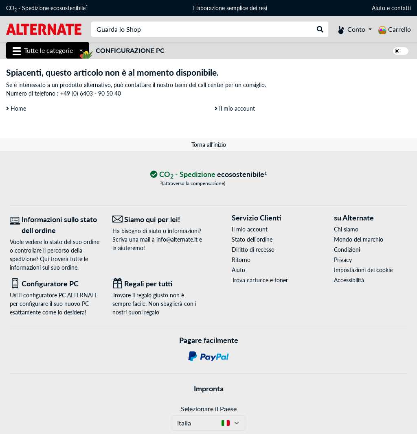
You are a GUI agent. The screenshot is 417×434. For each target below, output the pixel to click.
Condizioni (347, 249)
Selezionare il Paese (209, 408)
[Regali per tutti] (157, 283)
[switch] (400, 51)
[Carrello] (394, 29)
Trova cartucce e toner (260, 280)
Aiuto (378, 7)
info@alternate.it (177, 239)
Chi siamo (346, 229)
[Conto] (355, 29)
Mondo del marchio (358, 239)
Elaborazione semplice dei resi (230, 7)
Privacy (343, 259)
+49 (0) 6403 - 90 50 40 (90, 93)
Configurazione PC (130, 50)
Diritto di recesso (253, 249)
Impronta (209, 388)
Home (16, 108)
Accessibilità (349, 280)
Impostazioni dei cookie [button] (363, 269)
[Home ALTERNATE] (43, 28)
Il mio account (235, 108)
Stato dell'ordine (252, 239)
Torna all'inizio (208, 144)
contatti (401, 7)
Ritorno (241, 259)
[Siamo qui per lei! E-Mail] (157, 219)
